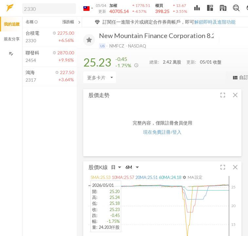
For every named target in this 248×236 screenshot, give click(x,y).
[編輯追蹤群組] (11, 53)
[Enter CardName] (99, 77)
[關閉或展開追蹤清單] (79, 22)
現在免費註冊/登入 (162, 132)
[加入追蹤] (89, 40)
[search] (49, 8)
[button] (48, 8)
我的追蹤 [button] (12, 24)
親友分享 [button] (12, 38)
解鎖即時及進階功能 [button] (215, 22)
